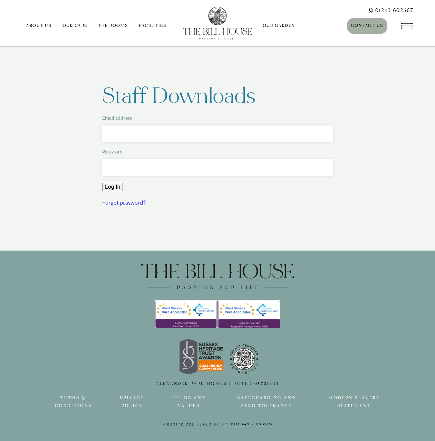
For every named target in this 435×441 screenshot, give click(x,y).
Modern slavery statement (354, 402)
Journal (323, 25)
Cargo (264, 424)
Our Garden (279, 25)
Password (112, 152)
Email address (117, 118)
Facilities (152, 25)
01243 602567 (390, 10)
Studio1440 (235, 424)
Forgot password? (124, 202)
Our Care (74, 25)
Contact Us (367, 25)
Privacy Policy (132, 402)
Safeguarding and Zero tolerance (266, 402)
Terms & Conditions (73, 402)
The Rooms (113, 25)
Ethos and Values (189, 402)
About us (38, 25)
